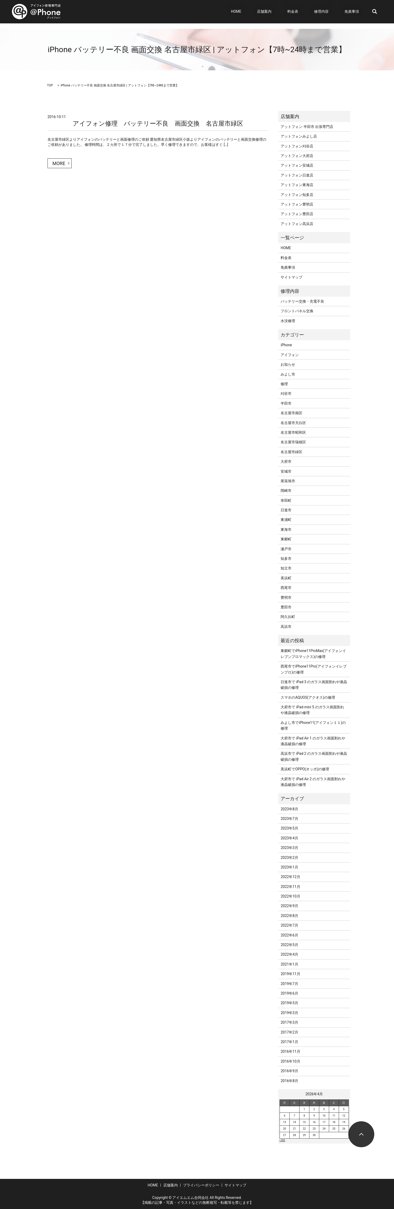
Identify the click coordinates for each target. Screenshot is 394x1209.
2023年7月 (289, 819)
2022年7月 (289, 925)
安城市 (286, 471)
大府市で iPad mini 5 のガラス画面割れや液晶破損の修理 (312, 710)
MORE (58, 163)
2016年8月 (289, 1081)
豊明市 (286, 597)
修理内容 (328, 12)
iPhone (286, 345)
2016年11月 (290, 1051)
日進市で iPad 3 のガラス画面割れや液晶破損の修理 (314, 685)
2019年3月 (289, 1013)
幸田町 (286, 500)
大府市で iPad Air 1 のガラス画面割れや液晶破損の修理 (313, 741)
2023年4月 (289, 838)
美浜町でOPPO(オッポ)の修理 (305, 769)
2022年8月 (289, 916)
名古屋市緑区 (291, 452)
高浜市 (286, 626)
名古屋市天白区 (293, 423)
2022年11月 (290, 887)
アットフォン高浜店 (297, 224)
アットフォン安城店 (297, 165)
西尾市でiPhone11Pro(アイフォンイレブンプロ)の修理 (313, 669)
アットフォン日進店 (297, 175)
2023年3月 (289, 848)
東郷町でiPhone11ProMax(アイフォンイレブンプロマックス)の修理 (313, 653)
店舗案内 (281, 12)
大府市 (286, 461)
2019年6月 (289, 993)
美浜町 (286, 578)
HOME (260, 12)
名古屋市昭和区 (293, 432)
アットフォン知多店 (297, 195)
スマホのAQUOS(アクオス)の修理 (308, 697)
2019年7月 (289, 984)
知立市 (286, 568)
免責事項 (355, 12)
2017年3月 (289, 1022)
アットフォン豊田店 (297, 214)
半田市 (286, 403)
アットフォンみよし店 (299, 136)
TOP (50, 85)
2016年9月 (289, 1071)
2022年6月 (289, 935)
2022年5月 (289, 945)
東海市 (286, 529)
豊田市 (286, 607)
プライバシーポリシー (201, 1185)
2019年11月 (290, 974)
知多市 (286, 558)
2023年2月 (289, 857)
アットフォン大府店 (297, 156)
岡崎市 (286, 490)
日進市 (286, 510)
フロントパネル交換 (297, 311)
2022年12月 (290, 877)
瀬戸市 (286, 549)
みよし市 (288, 374)
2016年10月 (290, 1061)
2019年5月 (289, 1003)
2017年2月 (289, 1032)
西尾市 (286, 588)
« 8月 (283, 1140)
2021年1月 (289, 964)
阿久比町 (288, 617)
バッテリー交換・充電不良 (302, 301)
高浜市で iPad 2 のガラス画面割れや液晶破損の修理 (314, 756)
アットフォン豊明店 (297, 204)
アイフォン (290, 355)
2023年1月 (289, 867)
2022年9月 (289, 906)
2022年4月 (289, 954)
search (374, 11)
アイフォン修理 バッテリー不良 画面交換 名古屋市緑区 (158, 123)
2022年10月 (290, 896)
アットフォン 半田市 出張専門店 (307, 127)
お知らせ (288, 364)
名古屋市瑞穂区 (293, 442)
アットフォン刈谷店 (297, 146)
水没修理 (288, 321)
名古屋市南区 (291, 413)
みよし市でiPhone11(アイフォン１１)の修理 (313, 725)
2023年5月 (289, 828)
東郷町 (286, 539)
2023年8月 (289, 809)
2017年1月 (289, 1042)
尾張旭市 (288, 481)
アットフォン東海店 (297, 185)
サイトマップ (291, 277)
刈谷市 (286, 393)
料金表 (306, 12)
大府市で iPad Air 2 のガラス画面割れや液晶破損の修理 (313, 782)
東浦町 (286, 520)
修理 (284, 384)
